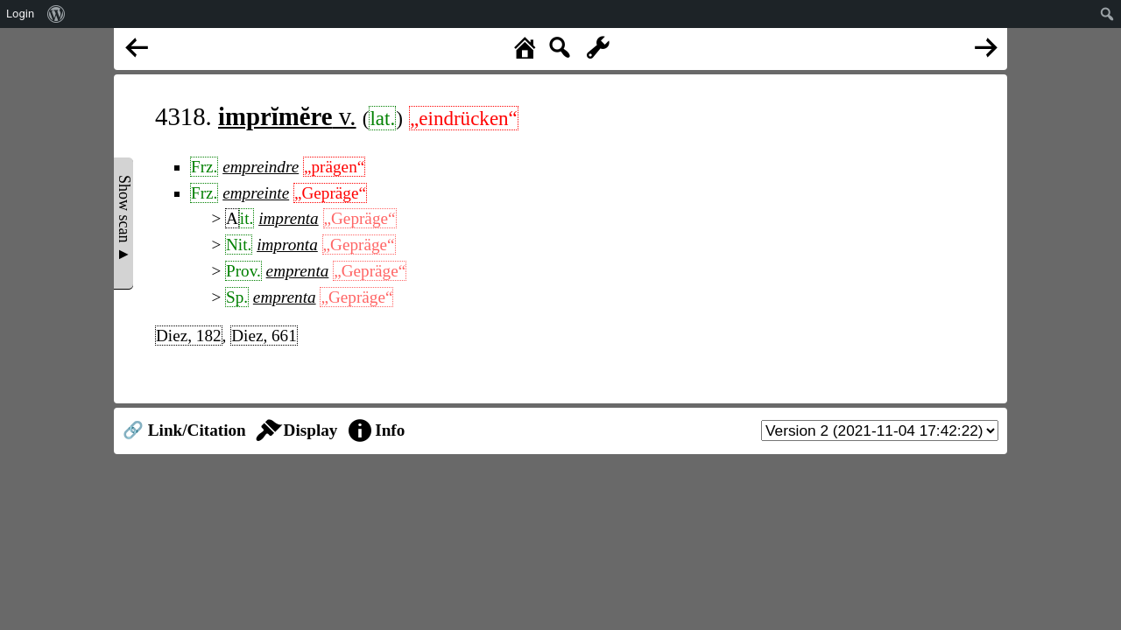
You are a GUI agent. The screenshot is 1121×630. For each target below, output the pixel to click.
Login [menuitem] (20, 13)
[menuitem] (56, 14)
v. (287, 116)
